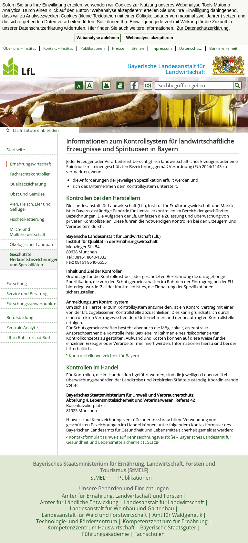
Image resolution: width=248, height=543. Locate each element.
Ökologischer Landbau (31, 244)
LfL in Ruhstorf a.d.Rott (28, 337)
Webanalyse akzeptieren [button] (149, 38)
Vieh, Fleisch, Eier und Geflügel (30, 206)
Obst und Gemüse (27, 194)
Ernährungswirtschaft (28, 164)
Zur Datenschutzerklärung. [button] (203, 28)
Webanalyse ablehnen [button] (98, 38)
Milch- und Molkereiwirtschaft (28, 231)
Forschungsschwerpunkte (31, 303)
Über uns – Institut (19, 48)
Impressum (161, 48)
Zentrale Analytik (22, 327)
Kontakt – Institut (58, 48)
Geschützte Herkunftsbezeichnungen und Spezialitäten (33, 259)
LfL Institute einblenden (36, 130)
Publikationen (92, 48)
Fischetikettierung (27, 219)
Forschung (16, 283)
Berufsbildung (19, 317)
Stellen (138, 48)
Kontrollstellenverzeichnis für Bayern (104, 355)
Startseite (15, 150)
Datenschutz (190, 48)
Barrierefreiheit (223, 48)
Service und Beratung (26, 293)
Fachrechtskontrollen (30, 174)
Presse (118, 48)
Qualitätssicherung (28, 184)
